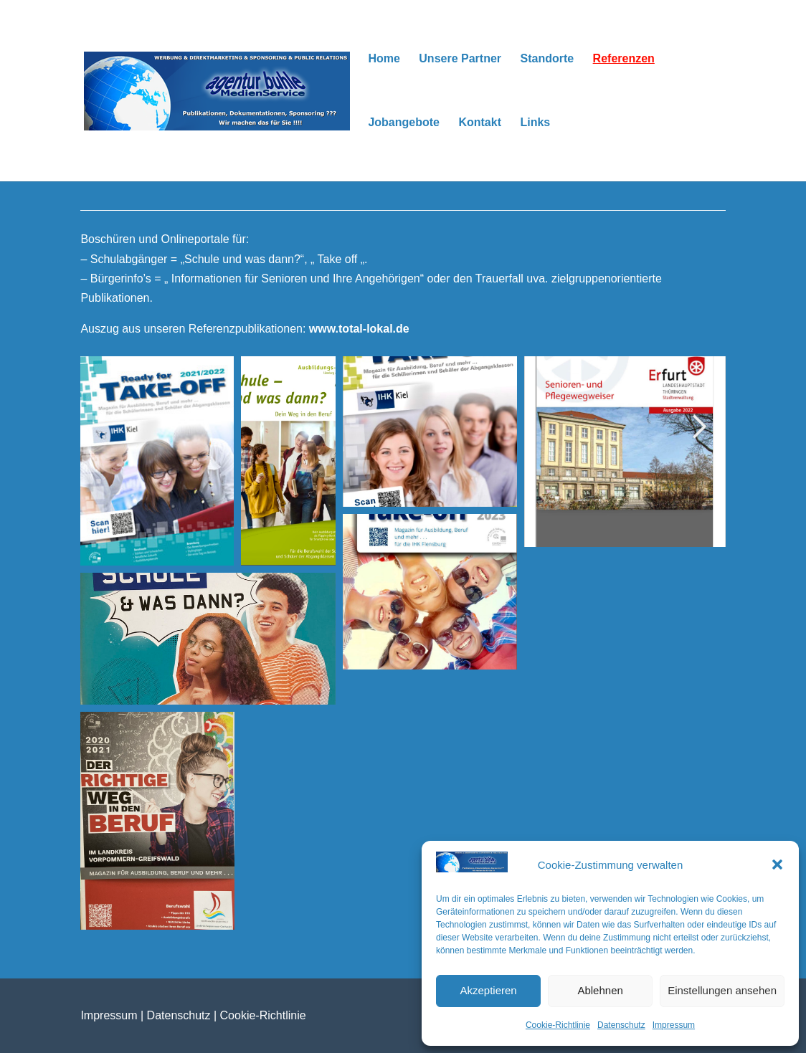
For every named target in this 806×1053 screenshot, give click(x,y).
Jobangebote (404, 123)
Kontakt (479, 123)
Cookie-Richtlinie (558, 1025)
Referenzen (624, 59)
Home (383, 59)
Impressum (674, 1025)
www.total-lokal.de (359, 329)
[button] (777, 864)
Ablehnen (599, 990)
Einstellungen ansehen (722, 990)
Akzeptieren (488, 990)
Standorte (547, 59)
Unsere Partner (460, 59)
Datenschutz (621, 1025)
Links (535, 123)
